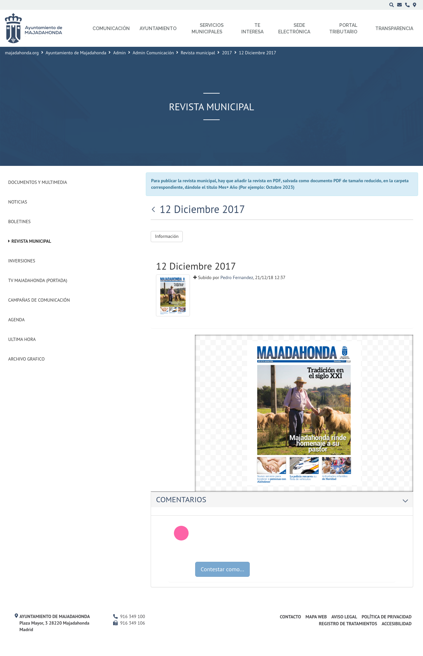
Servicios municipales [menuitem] (208, 28)
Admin (119, 53)
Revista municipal (198, 53)
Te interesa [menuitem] (252, 28)
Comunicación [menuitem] (111, 28)
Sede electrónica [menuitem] (294, 28)
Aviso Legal (344, 617)
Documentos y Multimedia (37, 182)
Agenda (16, 320)
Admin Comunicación (153, 53)
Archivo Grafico (26, 359)
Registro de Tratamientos (348, 624)
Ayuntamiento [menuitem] (158, 28)
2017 (227, 53)
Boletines (19, 221)
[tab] (282, 499)
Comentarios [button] (282, 499)
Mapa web (316, 617)
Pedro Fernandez (236, 277)
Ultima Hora (22, 339)
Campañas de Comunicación (39, 300)
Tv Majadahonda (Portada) (37, 280)
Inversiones (21, 261)
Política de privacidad (387, 617)
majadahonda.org (22, 53)
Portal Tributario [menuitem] (343, 28)
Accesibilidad (396, 624)
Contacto (290, 617)
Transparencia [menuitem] (394, 28)
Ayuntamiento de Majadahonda (76, 53)
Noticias (17, 202)
